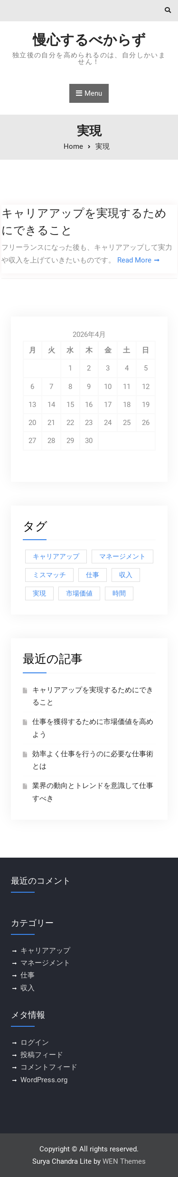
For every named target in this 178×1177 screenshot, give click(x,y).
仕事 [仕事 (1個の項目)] (92, 575)
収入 (27, 988)
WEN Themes (124, 1161)
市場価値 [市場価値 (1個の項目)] (79, 593)
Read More (134, 260)
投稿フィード (41, 1054)
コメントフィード (48, 1067)
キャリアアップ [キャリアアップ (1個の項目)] (56, 556)
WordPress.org (43, 1080)
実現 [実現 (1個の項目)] (39, 593)
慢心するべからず (89, 39)
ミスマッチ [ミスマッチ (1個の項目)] (49, 575)
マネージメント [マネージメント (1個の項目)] (122, 556)
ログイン (34, 1042)
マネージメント (45, 963)
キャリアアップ (45, 950)
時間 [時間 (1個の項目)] (119, 593)
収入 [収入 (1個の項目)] (125, 575)
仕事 (27, 975)
